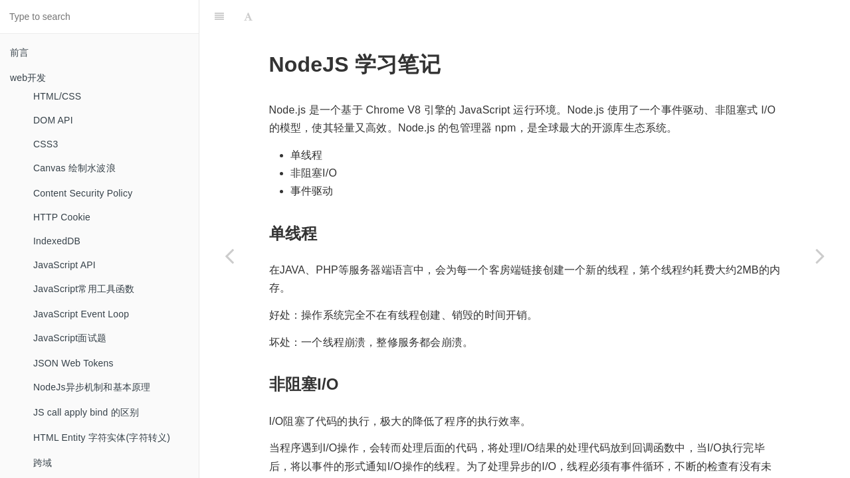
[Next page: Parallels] (820, 255)
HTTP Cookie (61, 217)
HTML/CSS (57, 96)
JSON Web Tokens (73, 363)
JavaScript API (64, 265)
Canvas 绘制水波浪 (74, 168)
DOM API (53, 120)
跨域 (42, 462)
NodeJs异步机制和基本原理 (91, 387)
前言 (19, 52)
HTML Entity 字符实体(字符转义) (101, 437)
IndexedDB (56, 241)
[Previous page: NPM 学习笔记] (229, 255)
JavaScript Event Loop (81, 314)
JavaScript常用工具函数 (84, 288)
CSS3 (45, 144)
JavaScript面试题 (69, 338)
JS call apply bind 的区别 (86, 412)
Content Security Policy (82, 193)
